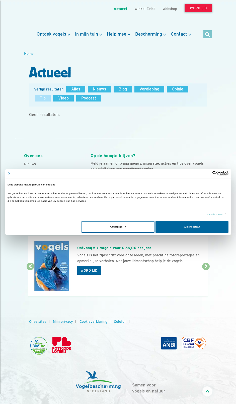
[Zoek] (207, 34)
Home (29, 53)
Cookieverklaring (93, 322)
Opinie (177, 89)
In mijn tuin (86, 34)
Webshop (170, 9)
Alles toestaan (192, 227)
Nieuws (99, 89)
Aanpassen (118, 227)
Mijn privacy (63, 322)
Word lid (89, 270)
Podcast (88, 98)
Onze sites (37, 322)
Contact (179, 34)
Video (63, 98)
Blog (123, 89)
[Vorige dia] (30, 281)
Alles (75, 89)
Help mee (116, 34)
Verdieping (149, 89)
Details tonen (214, 214)
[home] (46, 16)
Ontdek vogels (51, 34)
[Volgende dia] (205, 281)
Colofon (120, 322)
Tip (43, 98)
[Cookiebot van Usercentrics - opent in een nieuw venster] (206, 173)
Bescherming (148, 34)
